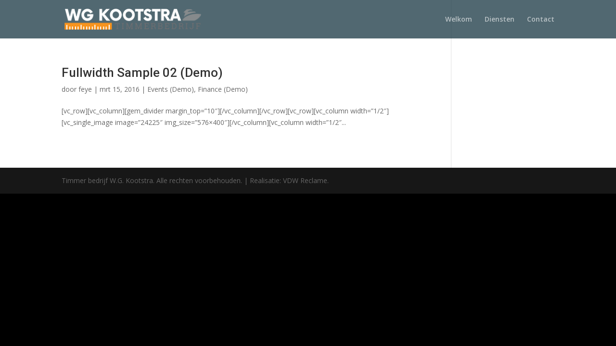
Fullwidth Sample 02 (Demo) (142, 72)
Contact (540, 20)
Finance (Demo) (223, 89)
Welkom (458, 20)
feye (85, 89)
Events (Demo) (170, 89)
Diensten (499, 20)
